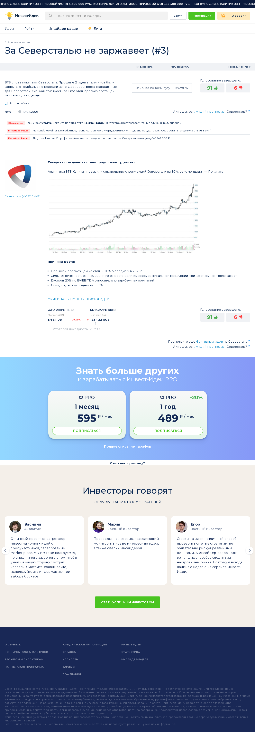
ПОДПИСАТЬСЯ (87, 431)
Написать (70, 659)
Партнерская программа (24, 666)
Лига (98, 29)
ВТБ (8, 112)
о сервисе (13, 644)
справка (69, 651)
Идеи (9, 29)
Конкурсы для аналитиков (26, 651)
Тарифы (69, 666)
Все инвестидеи (19, 42)
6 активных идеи (210, 341)
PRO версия (237, 15)
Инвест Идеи (131, 644)
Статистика (130, 651)
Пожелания (72, 674)
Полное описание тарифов (127, 446)
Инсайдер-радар (63, 29)
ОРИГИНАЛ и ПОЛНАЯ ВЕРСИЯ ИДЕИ (78, 299)
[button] (5, 550)
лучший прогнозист (210, 111)
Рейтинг (31, 29)
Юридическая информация (85, 644)
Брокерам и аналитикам (24, 659)
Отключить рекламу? (127, 463)
